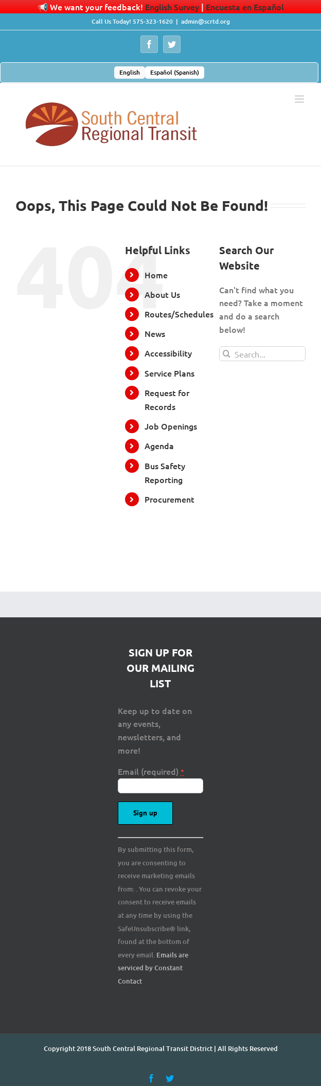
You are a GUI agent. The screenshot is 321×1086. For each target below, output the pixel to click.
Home (156, 274)
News (155, 333)
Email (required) (151, 771)
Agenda (159, 445)
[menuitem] (129, 72)
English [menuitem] (129, 72)
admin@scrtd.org (205, 21)
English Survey (172, 6)
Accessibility (168, 353)
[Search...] (262, 353)
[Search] (226, 353)
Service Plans (169, 373)
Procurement (169, 499)
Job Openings (171, 426)
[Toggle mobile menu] (300, 99)
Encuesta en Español (245, 6)
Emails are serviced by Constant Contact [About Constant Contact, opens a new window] (153, 968)
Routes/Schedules (179, 313)
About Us (162, 294)
